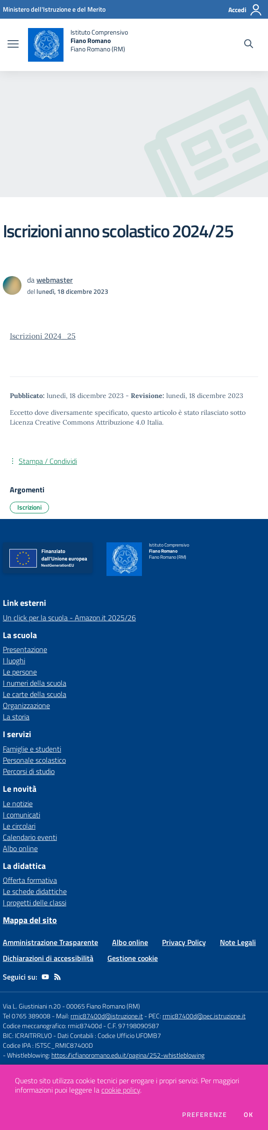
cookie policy (120, 1089)
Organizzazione (26, 705)
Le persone (20, 671)
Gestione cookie (132, 958)
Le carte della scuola (34, 694)
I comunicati (21, 814)
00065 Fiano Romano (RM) (103, 1006)
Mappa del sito (30, 920)
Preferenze (204, 1114)
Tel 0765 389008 (27, 1016)
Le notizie (18, 803)
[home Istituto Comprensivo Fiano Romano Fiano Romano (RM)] (78, 45)
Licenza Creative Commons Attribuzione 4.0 (77, 422)
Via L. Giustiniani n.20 (32, 1006)
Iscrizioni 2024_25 (43, 336)
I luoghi (14, 660)
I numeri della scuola (34, 683)
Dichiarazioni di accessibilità (48, 958)
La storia (16, 716)
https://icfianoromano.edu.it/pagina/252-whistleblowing (128, 1055)
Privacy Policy (184, 942)
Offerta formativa (30, 880)
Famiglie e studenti (32, 748)
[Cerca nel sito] (248, 45)
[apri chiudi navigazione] (13, 44)
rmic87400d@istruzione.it (107, 1016)
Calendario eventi (30, 837)
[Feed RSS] (57, 977)
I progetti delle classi (34, 902)
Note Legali (238, 942)
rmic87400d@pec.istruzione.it (204, 1016)
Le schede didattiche (35, 891)
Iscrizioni (29, 507)
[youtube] (45, 977)
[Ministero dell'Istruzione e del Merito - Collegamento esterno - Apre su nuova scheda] (54, 9)
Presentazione (25, 649)
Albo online (20, 848)
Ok (248, 1114)
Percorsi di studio (29, 771)
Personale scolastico (34, 760)
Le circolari (19, 826)
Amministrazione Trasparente (50, 942)
